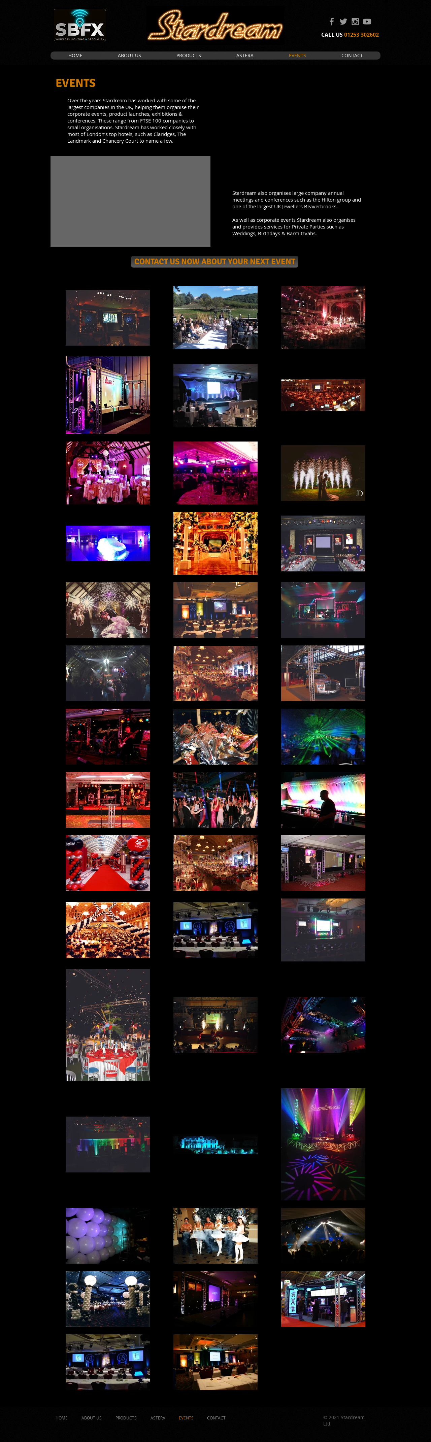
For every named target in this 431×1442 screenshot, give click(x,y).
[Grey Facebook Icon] (332, 21)
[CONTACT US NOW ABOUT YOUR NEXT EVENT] (214, 262)
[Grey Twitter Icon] (343, 21)
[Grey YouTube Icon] (367, 21)
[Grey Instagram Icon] (355, 21)
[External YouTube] (130, 201)
